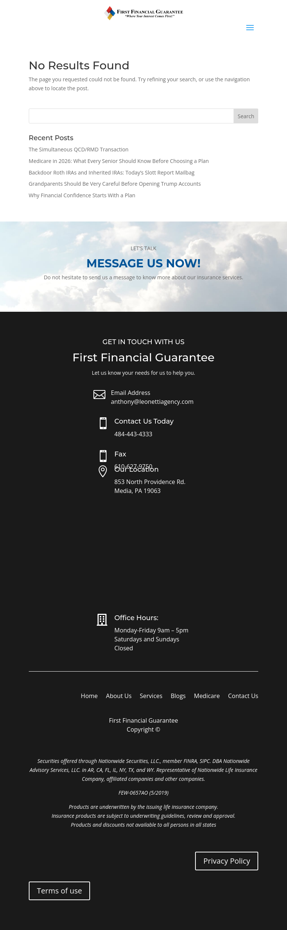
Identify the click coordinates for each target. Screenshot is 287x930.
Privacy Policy (226, 861)
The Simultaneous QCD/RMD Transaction (79, 149)
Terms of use (59, 891)
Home (89, 696)
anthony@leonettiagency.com (152, 402)
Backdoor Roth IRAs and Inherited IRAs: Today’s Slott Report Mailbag (112, 172)
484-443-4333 (133, 434)
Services (151, 696)
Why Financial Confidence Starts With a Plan (82, 195)
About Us (119, 696)
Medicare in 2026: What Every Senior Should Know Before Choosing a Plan (119, 160)
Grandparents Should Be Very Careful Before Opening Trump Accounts (115, 183)
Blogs (178, 696)
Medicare (207, 696)
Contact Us (243, 696)
